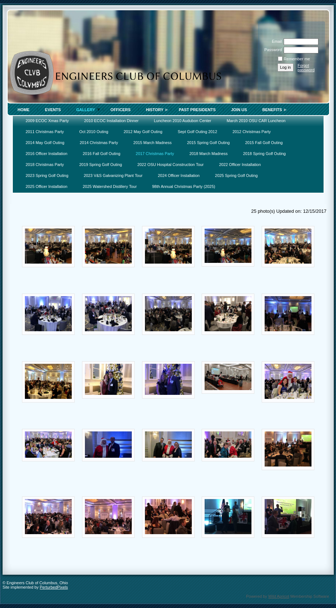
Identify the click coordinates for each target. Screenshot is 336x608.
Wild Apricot (278, 596)
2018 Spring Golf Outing (264, 153)
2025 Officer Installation (46, 186)
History (155, 109)
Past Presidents (197, 109)
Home (24, 109)
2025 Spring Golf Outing (236, 175)
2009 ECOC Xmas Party (47, 120)
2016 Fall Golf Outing (101, 153)
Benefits (272, 109)
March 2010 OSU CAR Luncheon (256, 120)
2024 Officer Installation (178, 175)
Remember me (297, 59)
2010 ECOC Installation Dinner (111, 120)
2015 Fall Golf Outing (264, 142)
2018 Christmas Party (45, 164)
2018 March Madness (208, 153)
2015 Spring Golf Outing (208, 142)
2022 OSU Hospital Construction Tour (170, 164)
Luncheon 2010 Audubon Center (183, 120)
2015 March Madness (152, 142)
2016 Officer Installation (46, 153)
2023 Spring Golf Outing (47, 175)
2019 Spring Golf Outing (100, 164)
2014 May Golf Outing (45, 142)
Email (275, 41)
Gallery (85, 109)
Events (53, 109)
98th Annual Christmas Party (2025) (183, 186)
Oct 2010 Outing (93, 131)
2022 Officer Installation (240, 164)
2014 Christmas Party (99, 142)
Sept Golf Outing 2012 (197, 131)
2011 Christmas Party (45, 131)
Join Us (239, 109)
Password (272, 50)
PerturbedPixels (54, 587)
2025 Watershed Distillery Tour (110, 186)
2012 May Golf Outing (143, 131)
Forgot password (306, 67)
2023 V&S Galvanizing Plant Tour (113, 175)
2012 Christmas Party (251, 131)
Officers (121, 109)
